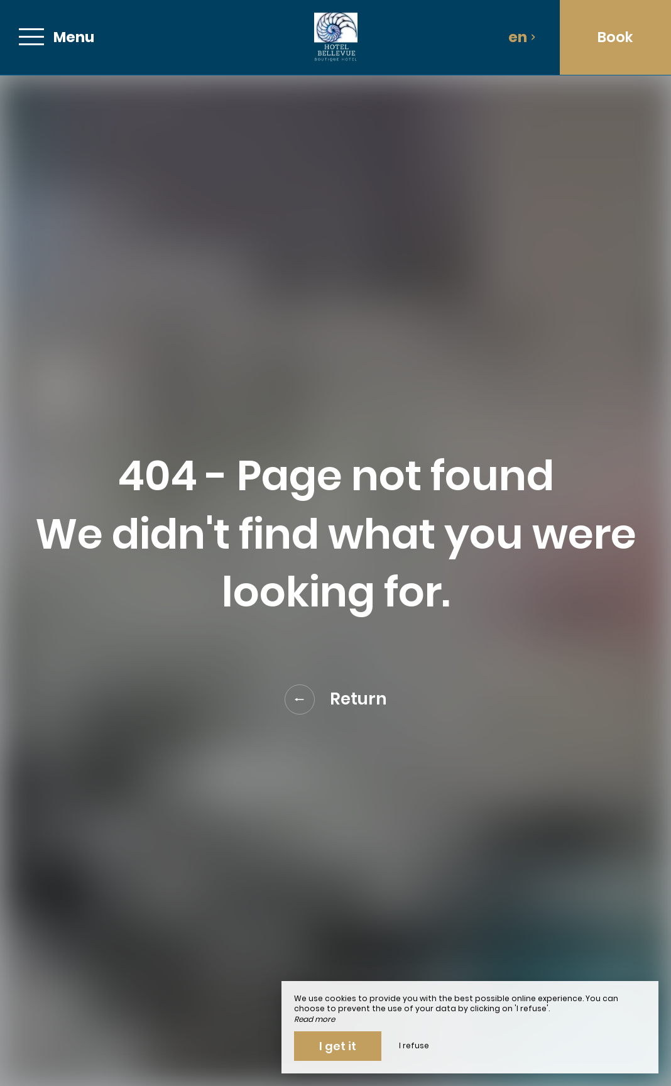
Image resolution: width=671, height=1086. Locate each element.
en (522, 37)
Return (336, 699)
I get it (337, 1046)
